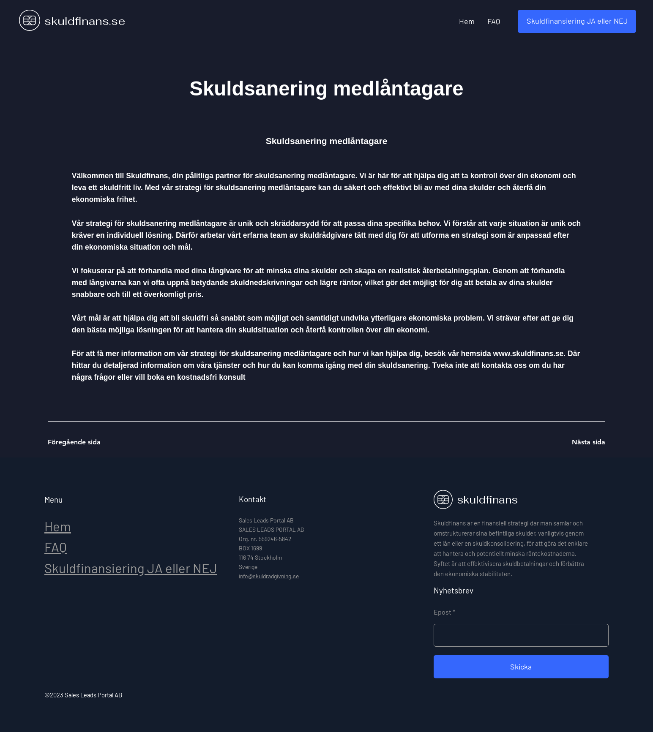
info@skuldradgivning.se (269, 576)
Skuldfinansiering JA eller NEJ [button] (130, 568)
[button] (577, 21)
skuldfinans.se (84, 21)
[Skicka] (521, 666)
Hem (57, 526)
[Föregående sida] (78, 442)
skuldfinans (487, 499)
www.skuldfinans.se (528, 353)
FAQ (55, 547)
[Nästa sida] (575, 442)
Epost (442, 612)
